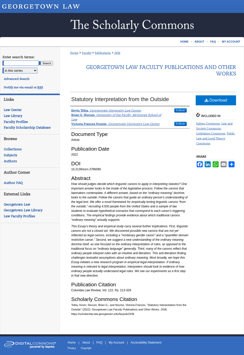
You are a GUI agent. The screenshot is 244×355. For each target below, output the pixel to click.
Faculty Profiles (16, 122)
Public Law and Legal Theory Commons (215, 138)
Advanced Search (16, 79)
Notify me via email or (23, 87)
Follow (180, 110)
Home (74, 53)
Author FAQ (13, 183)
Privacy (72, 348)
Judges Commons (208, 123)
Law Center (13, 110)
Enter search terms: (18, 57)
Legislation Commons (210, 133)
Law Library (13, 116)
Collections (13, 149)
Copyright (86, 348)
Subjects (10, 155)
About (86, 342)
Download (216, 100)
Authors (10, 161)
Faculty (86, 53)
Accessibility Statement (146, 342)
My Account (116, 342)
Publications (103, 53)
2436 (117, 53)
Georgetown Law (17, 204)
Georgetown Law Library (23, 210)
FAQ (99, 342)
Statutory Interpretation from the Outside (120, 99)
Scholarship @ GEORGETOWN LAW (122, 25)
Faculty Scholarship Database (27, 127)
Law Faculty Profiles (19, 216)
